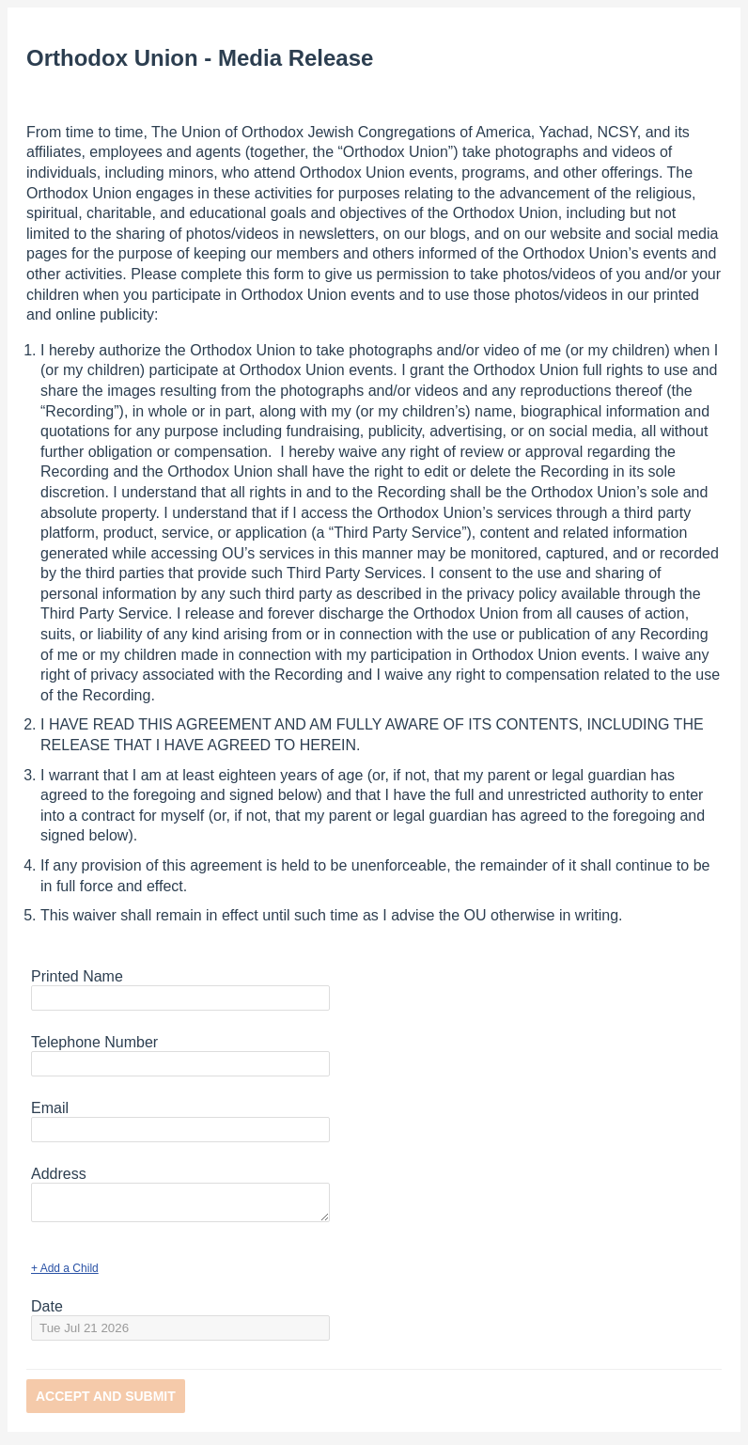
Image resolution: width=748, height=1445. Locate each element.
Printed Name (77, 976)
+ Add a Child (65, 1273)
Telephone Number (94, 1042)
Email (50, 1108)
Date (47, 1312)
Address (58, 1174)
